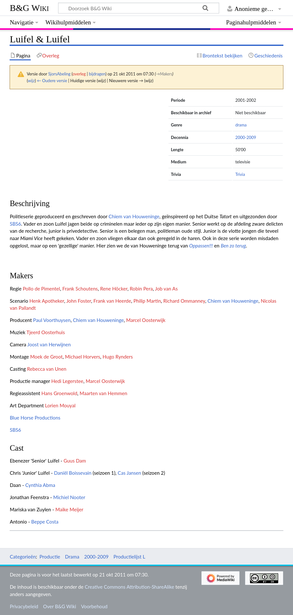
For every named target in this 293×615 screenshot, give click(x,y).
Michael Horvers (82, 356)
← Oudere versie (52, 80)
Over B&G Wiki (59, 606)
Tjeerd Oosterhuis (46, 332)
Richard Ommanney (184, 301)
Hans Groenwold (59, 393)
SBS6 (15, 224)
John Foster (78, 301)
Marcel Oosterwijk (145, 320)
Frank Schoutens (80, 288)
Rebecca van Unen (46, 369)
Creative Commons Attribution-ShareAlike (129, 587)
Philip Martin (147, 301)
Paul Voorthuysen (52, 320)
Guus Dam (75, 460)
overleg (79, 73)
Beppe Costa (44, 521)
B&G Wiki (29, 8)
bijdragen (97, 73)
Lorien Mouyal (60, 405)
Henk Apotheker (46, 301)
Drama (72, 556)
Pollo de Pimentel (41, 288)
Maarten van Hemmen (103, 393)
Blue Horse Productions (35, 417)
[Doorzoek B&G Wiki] (138, 8)
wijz (31, 80)
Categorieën (23, 556)
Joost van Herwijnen (49, 344)
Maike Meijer (69, 509)
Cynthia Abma (40, 485)
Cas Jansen (129, 473)
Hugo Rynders (117, 356)
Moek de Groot (46, 356)
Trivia (240, 174)
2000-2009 (245, 137)
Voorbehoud (94, 606)
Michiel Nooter (69, 497)
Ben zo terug (233, 245)
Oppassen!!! (201, 245)
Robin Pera (141, 288)
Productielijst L (129, 556)
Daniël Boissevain (72, 473)
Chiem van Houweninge (133, 216)
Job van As (166, 288)
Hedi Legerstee (67, 381)
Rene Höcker (113, 288)
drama (240, 124)
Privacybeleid (24, 606)
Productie (49, 556)
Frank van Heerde (112, 301)
